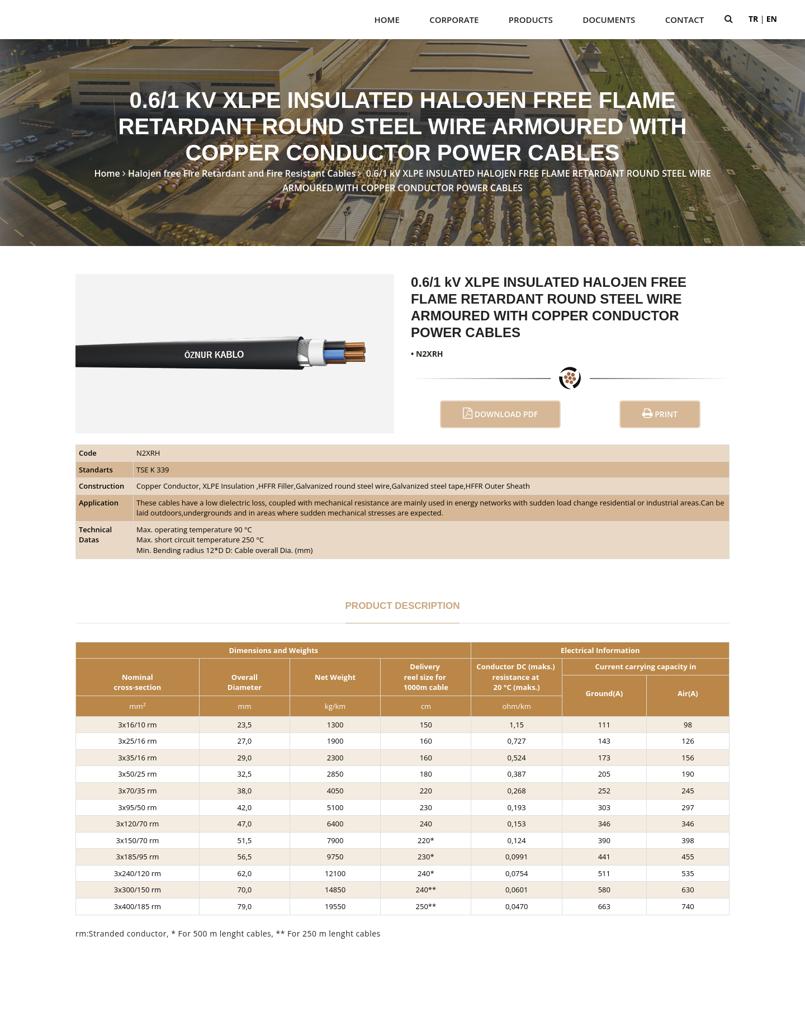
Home (387, 19)
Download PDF (500, 413)
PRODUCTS (531, 19)
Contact (684, 19)
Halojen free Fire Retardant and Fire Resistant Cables (242, 173)
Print (660, 413)
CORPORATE (454, 19)
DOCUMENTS (609, 19)
